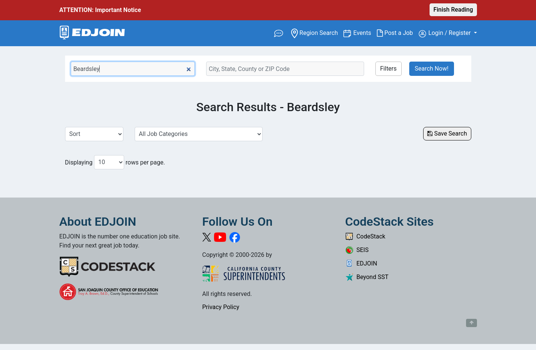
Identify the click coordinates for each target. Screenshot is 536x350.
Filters (388, 68)
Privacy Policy (221, 307)
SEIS (357, 249)
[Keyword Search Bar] (133, 69)
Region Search (317, 32)
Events (365, 32)
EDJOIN (361, 263)
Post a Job (398, 33)
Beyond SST (367, 277)
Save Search (447, 133)
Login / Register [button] (445, 33)
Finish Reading (453, 9)
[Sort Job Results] (94, 134)
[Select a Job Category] (199, 134)
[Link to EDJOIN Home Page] (92, 33)
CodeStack (365, 236)
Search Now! (432, 68)
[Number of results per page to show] (109, 162)
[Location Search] (285, 69)
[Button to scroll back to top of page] (471, 323)
